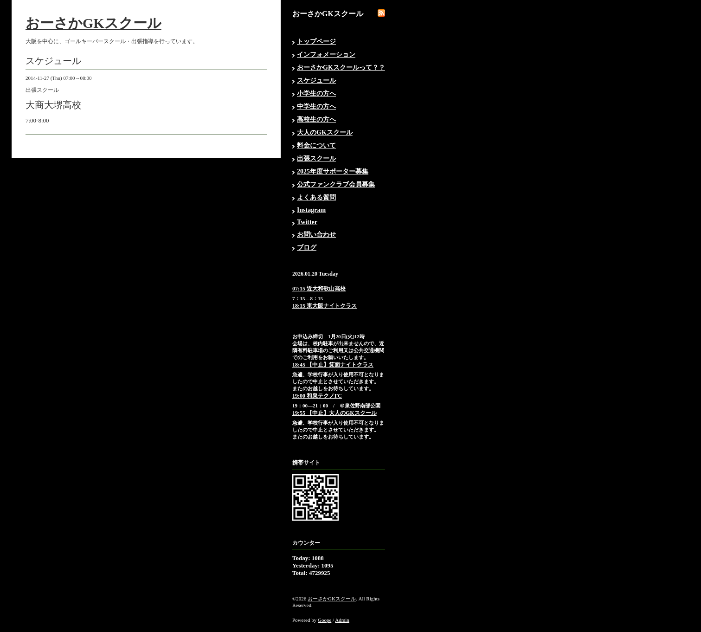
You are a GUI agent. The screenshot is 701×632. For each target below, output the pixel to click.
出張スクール (316, 158)
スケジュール (316, 80)
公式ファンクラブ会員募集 (336, 184)
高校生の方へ (316, 119)
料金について (316, 145)
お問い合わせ (316, 234)
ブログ (306, 247)
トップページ (316, 41)
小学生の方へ (316, 93)
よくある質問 (316, 197)
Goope (324, 620)
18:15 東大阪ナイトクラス (324, 306)
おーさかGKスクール (93, 23)
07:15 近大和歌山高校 (319, 288)
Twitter (307, 222)
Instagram (311, 209)
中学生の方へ (316, 106)
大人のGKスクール (325, 132)
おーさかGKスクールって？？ (341, 67)
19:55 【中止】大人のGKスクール (334, 413)
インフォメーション (326, 54)
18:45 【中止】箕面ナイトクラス (332, 364)
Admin (342, 620)
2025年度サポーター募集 (332, 171)
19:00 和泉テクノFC (317, 396)
